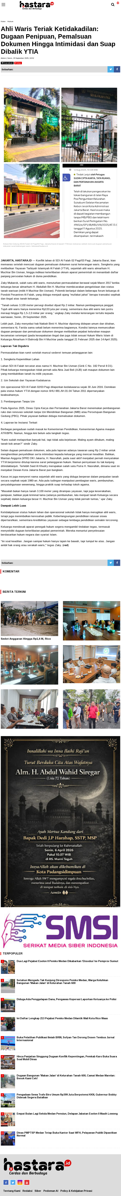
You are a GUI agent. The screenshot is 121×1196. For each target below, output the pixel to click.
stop (18, 63)
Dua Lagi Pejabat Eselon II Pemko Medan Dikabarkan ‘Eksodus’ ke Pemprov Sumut (67, 961)
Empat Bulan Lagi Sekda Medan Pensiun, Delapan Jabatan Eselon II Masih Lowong (67, 1113)
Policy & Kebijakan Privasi (76, 1191)
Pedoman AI (50, 1191)
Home (3, 21)
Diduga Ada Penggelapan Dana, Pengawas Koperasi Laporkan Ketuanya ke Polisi (66, 999)
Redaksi (27, 1191)
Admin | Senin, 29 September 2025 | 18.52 (17, 58)
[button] (117, 1)
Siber (38, 1191)
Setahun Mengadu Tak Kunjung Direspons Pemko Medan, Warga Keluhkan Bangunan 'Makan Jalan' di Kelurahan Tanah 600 (62, 981)
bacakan (7, 63)
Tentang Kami (11, 1191)
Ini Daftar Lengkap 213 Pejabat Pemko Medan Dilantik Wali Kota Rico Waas (62, 1018)
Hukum (10, 21)
